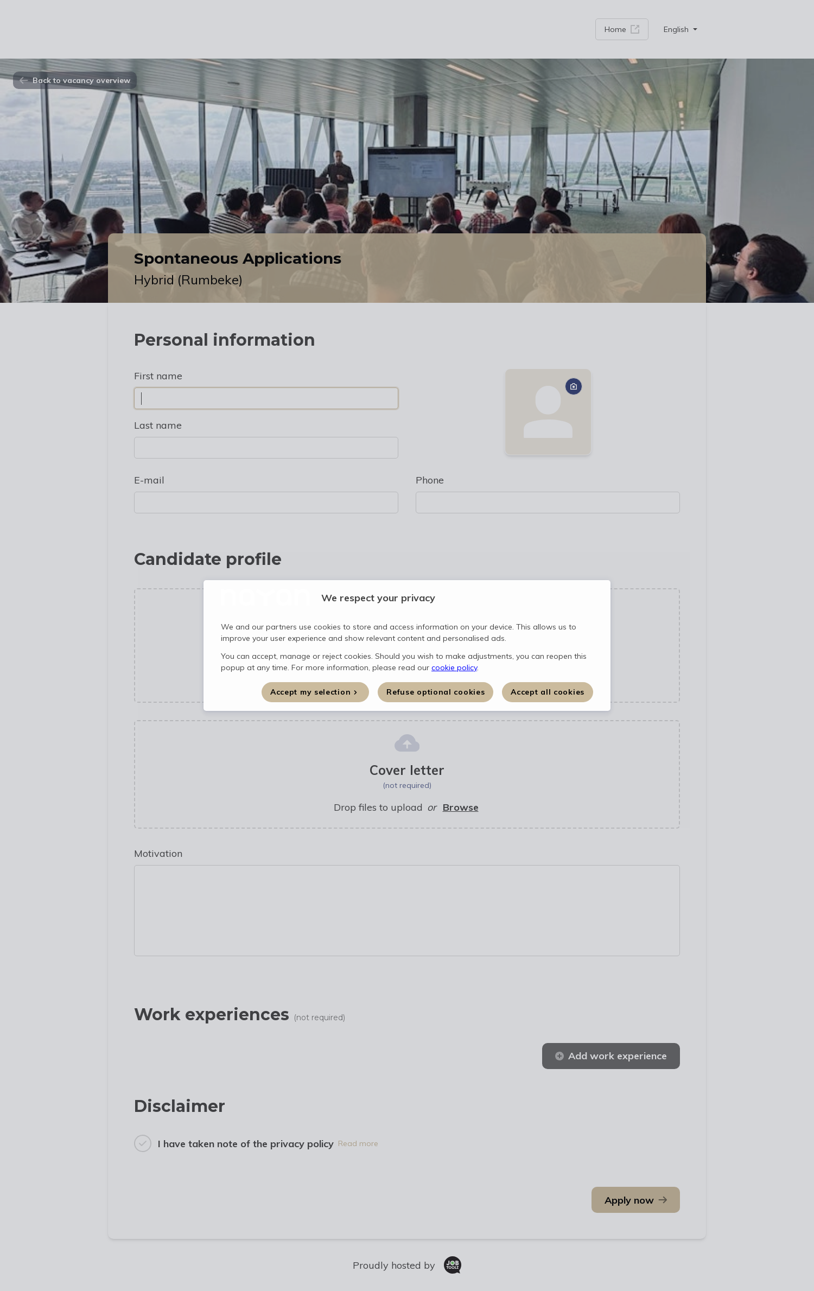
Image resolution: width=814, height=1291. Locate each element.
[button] (315, 692)
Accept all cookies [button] (547, 692)
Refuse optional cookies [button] (435, 692)
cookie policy (454, 667)
